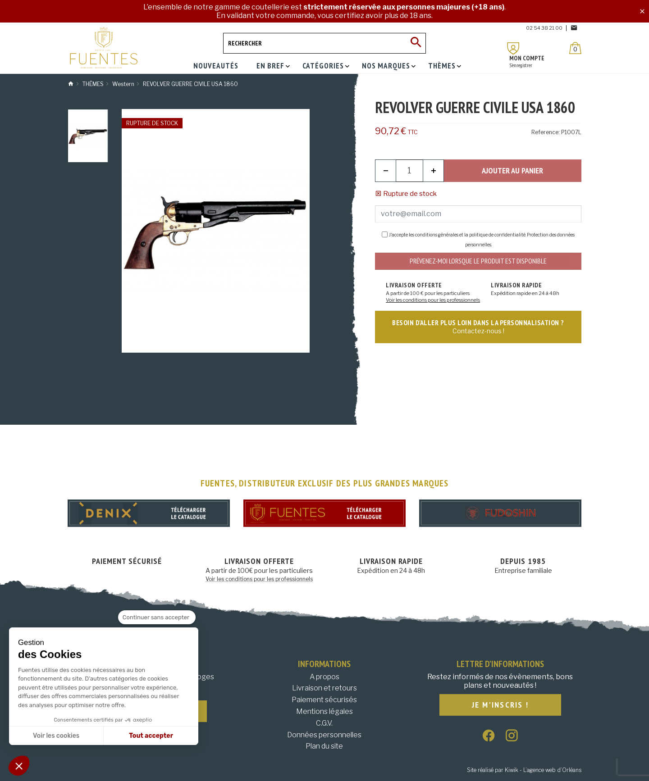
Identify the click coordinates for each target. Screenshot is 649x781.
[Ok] (415, 43)
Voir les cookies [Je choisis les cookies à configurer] (56, 736)
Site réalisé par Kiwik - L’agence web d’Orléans (524, 770)
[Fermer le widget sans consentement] (157, 617)
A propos (324, 676)
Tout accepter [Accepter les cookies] (151, 736)
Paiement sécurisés (324, 699)
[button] (19, 765)
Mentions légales (324, 711)
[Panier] (575, 48)
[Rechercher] (324, 43)
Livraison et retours (324, 688)
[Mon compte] (513, 48)
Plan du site (324, 746)
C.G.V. (324, 723)
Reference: (545, 132)
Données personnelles (324, 735)
